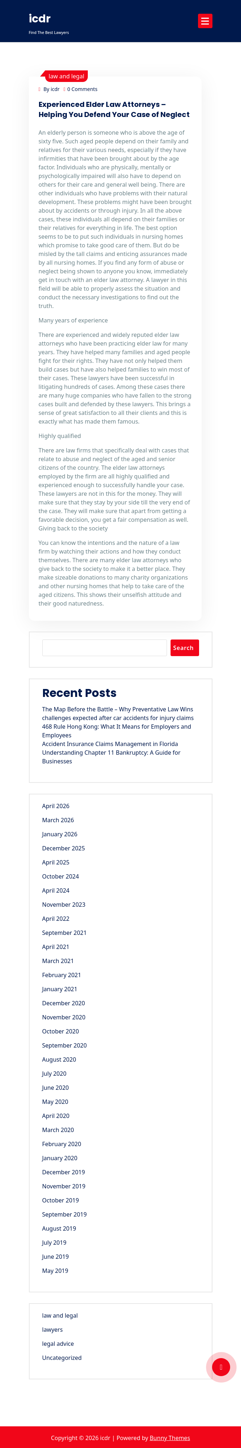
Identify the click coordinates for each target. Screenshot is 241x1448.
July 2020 (54, 1074)
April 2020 (56, 1116)
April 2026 (56, 806)
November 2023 (64, 905)
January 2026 (60, 834)
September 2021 (64, 933)
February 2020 (61, 1144)
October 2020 (60, 1031)
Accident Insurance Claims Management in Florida (110, 744)
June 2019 (55, 1257)
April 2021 (56, 947)
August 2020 (59, 1059)
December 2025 (63, 848)
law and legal (67, 76)
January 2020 (60, 1158)
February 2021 (61, 975)
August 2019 (59, 1228)
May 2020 (55, 1102)
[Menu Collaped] (205, 21)
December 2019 (63, 1172)
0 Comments (81, 89)
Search (183, 648)
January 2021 (60, 989)
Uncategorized (62, 1358)
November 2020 (64, 1017)
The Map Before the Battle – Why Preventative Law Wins (117, 709)
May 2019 (55, 1271)
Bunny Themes (170, 1438)
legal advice (58, 1344)
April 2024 (56, 890)
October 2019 (60, 1200)
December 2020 (63, 1003)
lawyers (52, 1330)
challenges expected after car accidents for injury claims (118, 718)
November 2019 (64, 1186)
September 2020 (64, 1045)
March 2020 (58, 1130)
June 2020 (55, 1088)
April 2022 (56, 919)
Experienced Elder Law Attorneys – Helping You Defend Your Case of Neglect (114, 109)
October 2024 (60, 876)
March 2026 (58, 820)
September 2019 (64, 1214)
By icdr (49, 89)
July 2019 (54, 1243)
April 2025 (56, 862)
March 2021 (58, 961)
